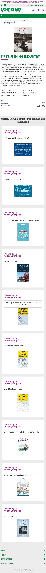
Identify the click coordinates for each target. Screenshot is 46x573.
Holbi (23, 571)
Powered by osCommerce (32, 571)
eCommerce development (14, 571)
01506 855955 (2, 5)
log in (6, 103)
